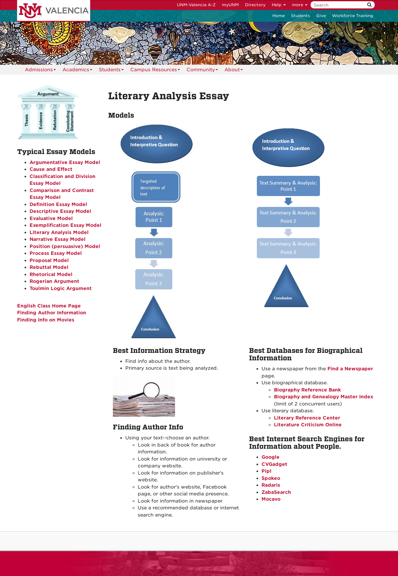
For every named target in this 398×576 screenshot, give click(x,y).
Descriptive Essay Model (60, 211)
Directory (255, 4)
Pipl (266, 471)
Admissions (40, 71)
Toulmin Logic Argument (61, 288)
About (233, 71)
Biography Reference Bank (307, 390)
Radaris (270, 485)
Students (300, 15)
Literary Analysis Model (59, 232)
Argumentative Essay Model (65, 162)
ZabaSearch (276, 492)
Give (321, 15)
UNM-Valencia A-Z (196, 4)
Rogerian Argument (54, 281)
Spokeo (270, 478)
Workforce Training (352, 15)
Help (279, 4)
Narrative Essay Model (58, 239)
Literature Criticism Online (308, 425)
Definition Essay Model (58, 204)
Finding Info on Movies (45, 320)
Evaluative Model (51, 218)
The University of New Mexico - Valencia (53, 11)
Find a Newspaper (350, 369)
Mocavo (270, 499)
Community (202, 71)
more (300, 4)
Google (270, 457)
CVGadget (274, 464)
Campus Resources (155, 71)
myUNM (230, 4)
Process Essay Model (56, 253)
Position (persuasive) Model (65, 246)
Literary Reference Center (307, 418)
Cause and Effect (51, 169)
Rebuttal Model (49, 267)
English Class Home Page (49, 306)
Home (278, 15)
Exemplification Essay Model (65, 225)
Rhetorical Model (51, 274)
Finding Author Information (51, 313)
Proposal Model (49, 260)
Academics (77, 71)
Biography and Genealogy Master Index (323, 397)
